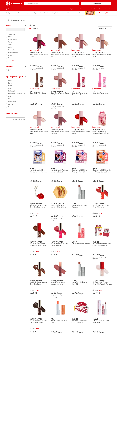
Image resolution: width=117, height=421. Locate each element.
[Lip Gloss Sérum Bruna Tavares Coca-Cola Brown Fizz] (38, 240)
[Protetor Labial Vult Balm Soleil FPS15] (59, 317)
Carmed (10, 42)
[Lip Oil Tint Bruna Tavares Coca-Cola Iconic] (101, 202)
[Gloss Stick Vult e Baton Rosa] (101, 90)
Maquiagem (15, 20)
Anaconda (11, 34)
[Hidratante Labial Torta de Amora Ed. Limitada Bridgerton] (59, 165)
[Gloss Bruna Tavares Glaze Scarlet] (80, 128)
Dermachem (12, 50)
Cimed (10, 45)
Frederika (11, 55)
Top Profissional (74, 9)
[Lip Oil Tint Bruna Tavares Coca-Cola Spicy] (38, 279)
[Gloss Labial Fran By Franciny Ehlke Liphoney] (59, 202)
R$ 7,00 (14, 119)
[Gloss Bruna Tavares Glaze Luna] (101, 51)
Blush (10, 86)
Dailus (10, 47)
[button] (16, 25)
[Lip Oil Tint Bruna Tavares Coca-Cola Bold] (59, 240)
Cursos (96, 9)
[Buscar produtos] (76, 3)
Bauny (10, 37)
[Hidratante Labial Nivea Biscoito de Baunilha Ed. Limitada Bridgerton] (38, 165)
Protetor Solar (12, 107)
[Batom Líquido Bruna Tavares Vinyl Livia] (59, 279)
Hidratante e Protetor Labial (17, 94)
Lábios (23, 20)
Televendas (83, 9)
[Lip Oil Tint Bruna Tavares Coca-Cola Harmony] (38, 317)
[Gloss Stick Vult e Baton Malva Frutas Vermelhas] (80, 90)
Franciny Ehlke (13, 53)
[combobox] (51, 3)
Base (10, 80)
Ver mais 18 (10, 61)
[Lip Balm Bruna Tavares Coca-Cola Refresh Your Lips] (101, 279)
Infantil (10, 96)
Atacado (90, 9)
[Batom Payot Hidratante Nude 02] (80, 279)
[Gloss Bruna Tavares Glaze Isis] (59, 51)
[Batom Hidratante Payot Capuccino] (80, 202)
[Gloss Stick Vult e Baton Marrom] (38, 90)
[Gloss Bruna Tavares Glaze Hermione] (59, 128)
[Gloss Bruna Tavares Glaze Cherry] (38, 51)
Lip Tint (10, 104)
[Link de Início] (8, 20)
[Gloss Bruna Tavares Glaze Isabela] (59, 90)
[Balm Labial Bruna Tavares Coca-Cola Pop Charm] (38, 202)
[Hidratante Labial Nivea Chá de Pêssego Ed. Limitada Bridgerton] (101, 165)
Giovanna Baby (13, 58)
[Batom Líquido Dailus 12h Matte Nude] (101, 317)
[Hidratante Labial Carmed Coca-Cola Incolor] (80, 317)
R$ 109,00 (21, 119)
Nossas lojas (11, 9)
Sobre (109, 9)
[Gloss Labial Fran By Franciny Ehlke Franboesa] (101, 128)
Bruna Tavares (13, 39)
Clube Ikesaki (102, 9)
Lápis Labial (12, 102)
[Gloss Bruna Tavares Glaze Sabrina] (80, 51)
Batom (10, 83)
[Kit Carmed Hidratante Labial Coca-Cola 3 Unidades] (101, 240)
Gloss (10, 88)
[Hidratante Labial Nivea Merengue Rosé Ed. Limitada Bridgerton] (80, 165)
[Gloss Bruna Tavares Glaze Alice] (38, 128)
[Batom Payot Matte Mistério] (80, 240)
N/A (9, 70)
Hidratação (11, 91)
